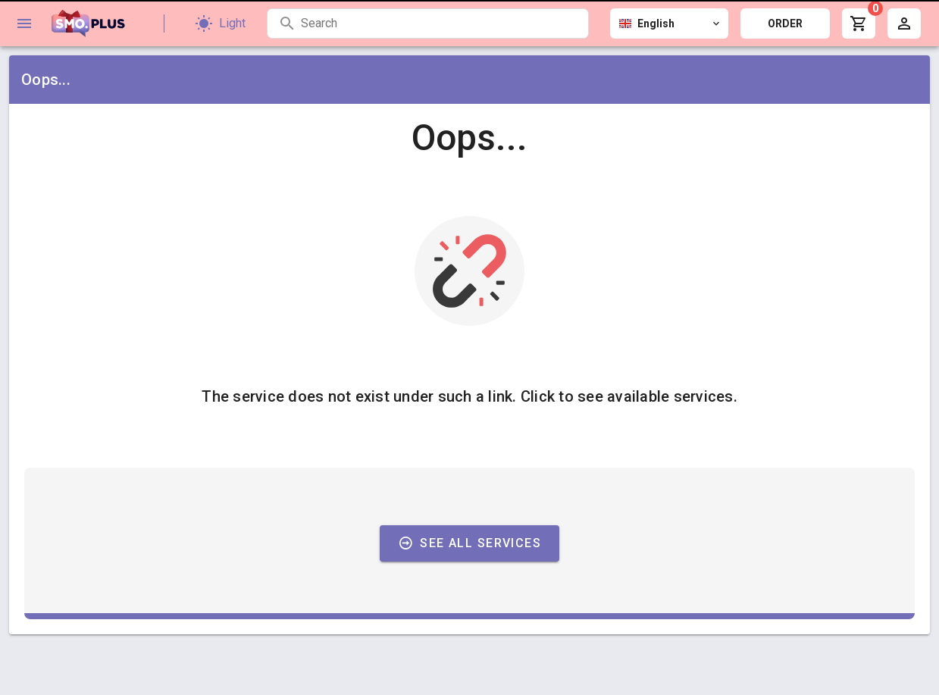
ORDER (785, 23)
